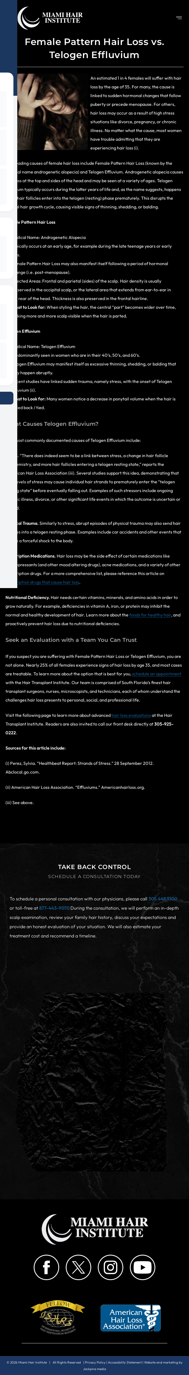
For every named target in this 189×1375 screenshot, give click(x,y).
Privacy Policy (95, 1362)
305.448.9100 (162, 898)
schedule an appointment (156, 673)
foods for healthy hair (150, 615)
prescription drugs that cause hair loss (42, 582)
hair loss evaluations (131, 715)
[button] (179, 18)
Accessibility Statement (125, 1362)
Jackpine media (94, 1369)
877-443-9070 (54, 908)
